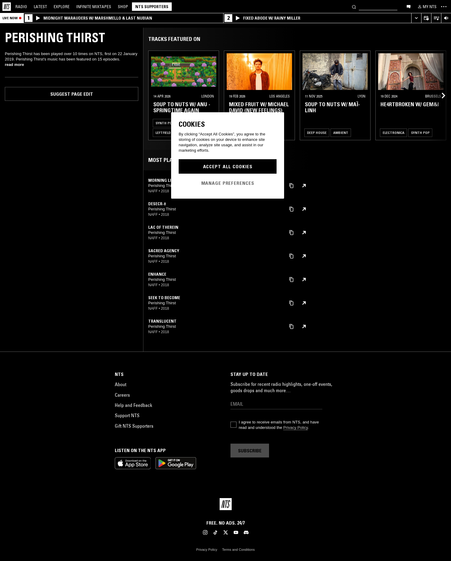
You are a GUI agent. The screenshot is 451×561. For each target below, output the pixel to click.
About (120, 384)
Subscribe (250, 451)
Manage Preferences (227, 183)
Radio (21, 6)
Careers (122, 395)
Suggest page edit (71, 94)
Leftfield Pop (166, 132)
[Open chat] (408, 6)
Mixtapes (93, 6)
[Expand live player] (416, 18)
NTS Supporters (151, 6)
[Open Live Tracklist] (436, 18)
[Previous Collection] (439, 95)
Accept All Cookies (227, 166)
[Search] (354, 6)
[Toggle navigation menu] (444, 6)
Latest (40, 6)
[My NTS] (426, 6)
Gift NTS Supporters (134, 426)
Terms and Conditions (238, 549)
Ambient (340, 132)
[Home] (6, 6)
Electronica (393, 132)
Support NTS (127, 415)
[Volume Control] (446, 18)
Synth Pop (164, 123)
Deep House (317, 132)
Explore (62, 6)
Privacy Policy (295, 427)
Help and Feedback (133, 405)
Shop (123, 6)
